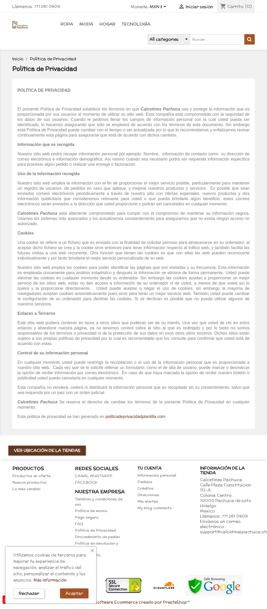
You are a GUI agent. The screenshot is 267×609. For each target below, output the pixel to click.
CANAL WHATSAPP (93, 475)
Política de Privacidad (95, 530)
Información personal (156, 475)
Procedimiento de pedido (97, 536)
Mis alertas (147, 501)
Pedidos (144, 481)
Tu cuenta (149, 468)
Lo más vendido (26, 488)
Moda (86, 24)
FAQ (79, 523)
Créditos (145, 488)
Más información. (50, 580)
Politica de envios (91, 510)
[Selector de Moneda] (159, 7)
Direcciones (148, 494)
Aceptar (74, 593)
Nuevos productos (29, 482)
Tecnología (136, 24)
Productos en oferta (31, 475)
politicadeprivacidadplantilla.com (135, 416)
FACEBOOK (86, 482)
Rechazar (29, 593)
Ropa (66, 24)
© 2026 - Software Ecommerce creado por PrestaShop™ (133, 602)
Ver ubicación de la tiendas (47, 450)
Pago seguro (87, 517)
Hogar (107, 24)
